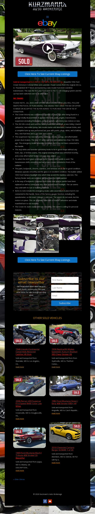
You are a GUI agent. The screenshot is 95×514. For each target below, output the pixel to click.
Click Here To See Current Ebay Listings (47, 76)
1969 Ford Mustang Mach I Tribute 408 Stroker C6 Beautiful (29, 464)
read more (20, 375)
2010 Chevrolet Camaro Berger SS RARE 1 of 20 (63, 457)
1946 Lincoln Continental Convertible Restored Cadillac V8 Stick (28, 360)
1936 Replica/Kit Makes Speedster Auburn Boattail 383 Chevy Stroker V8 (64, 360)
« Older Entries (19, 488)
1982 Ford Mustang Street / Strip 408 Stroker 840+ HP (65, 410)
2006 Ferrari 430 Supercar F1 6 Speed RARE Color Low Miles (29, 412)
